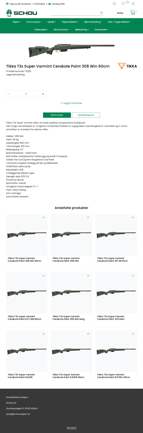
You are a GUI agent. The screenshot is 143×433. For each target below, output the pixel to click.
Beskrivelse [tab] (57, 115)
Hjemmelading (92, 21)
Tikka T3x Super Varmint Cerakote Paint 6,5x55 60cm (68, 376)
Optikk (50, 21)
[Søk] (75, 13)
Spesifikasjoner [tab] (86, 115)
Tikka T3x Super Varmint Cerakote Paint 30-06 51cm (112, 260)
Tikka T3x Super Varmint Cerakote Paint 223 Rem (110, 318)
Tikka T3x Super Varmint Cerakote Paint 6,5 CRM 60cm (24, 318)
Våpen (15, 21)
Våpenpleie (40, 29)
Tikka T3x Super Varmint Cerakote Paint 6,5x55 (21, 376)
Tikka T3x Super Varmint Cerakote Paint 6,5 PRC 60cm (113, 376)
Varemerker (100, 29)
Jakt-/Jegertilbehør (118, 21)
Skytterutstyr (61, 29)
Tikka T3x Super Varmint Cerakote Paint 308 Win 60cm (24, 260)
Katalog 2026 (56, 4)
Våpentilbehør (69, 21)
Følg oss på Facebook (18, 4)
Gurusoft (71, 427)
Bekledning (81, 29)
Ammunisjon (33, 21)
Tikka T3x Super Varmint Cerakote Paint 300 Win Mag (68, 318)
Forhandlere (40, 4)
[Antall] (26, 94)
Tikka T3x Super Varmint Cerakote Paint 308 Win (66, 260)
